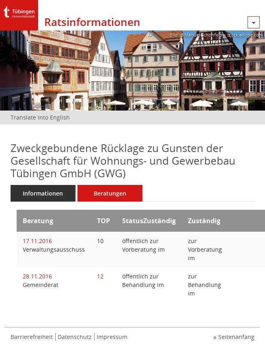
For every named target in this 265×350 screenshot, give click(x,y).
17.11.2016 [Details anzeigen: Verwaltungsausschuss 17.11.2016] (37, 241)
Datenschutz (75, 337)
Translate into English (40, 117)
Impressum (112, 337)
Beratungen (110, 193)
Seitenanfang (236, 337)
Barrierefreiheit (32, 337)
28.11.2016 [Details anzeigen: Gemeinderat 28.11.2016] (37, 276)
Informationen (43, 193)
